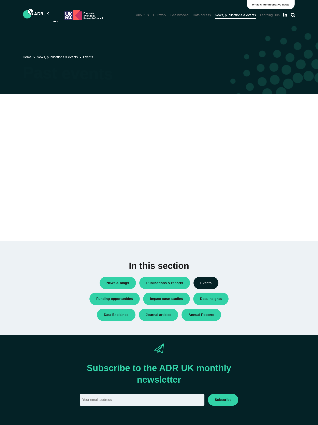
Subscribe (223, 400)
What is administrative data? (271, 4)
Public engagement (235, 194)
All (224, 153)
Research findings (234, 201)
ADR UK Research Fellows (240, 160)
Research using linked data (240, 208)
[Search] (293, 15)
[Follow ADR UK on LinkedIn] (285, 15)
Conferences (230, 167)
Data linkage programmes (239, 174)
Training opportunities (236, 215)
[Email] (142, 400)
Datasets (228, 181)
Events (226, 188)
